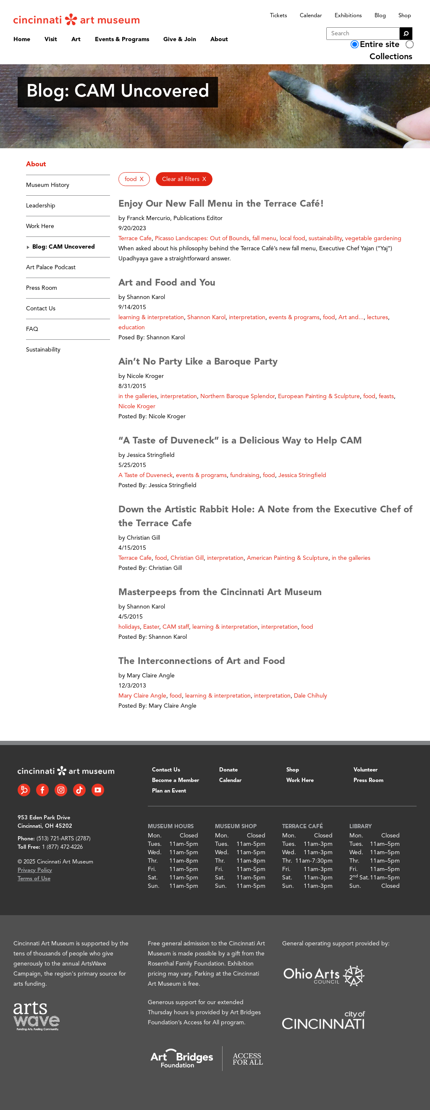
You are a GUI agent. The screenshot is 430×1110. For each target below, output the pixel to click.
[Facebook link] (42, 790)
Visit (51, 39)
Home (21, 39)
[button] (134, 179)
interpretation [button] (247, 317)
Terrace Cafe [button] (135, 238)
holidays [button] (129, 627)
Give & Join (179, 39)
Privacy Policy (35, 870)
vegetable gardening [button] (373, 238)
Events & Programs (122, 39)
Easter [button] (151, 627)
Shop (405, 15)
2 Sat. (359, 878)
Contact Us (40, 309)
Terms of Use (34, 879)
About (219, 39)
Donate (228, 770)
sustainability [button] (325, 238)
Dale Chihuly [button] (310, 696)
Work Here (40, 226)
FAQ (32, 329)
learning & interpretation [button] (151, 317)
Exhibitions (348, 15)
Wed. (155, 852)
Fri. (152, 869)
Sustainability (43, 350)
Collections (391, 57)
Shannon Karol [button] (206, 317)
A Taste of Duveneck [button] (145, 475)
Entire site (379, 45)
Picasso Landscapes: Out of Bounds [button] (202, 238)
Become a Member (175, 780)
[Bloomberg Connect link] (24, 790)
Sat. (153, 878)
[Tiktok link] (79, 790)
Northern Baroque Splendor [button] (237, 396)
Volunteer (366, 770)
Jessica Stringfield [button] (302, 475)
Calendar (311, 15)
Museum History (47, 185)
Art (76, 39)
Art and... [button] (351, 317)
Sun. (154, 886)
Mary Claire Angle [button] (142, 696)
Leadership (40, 206)
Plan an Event (169, 791)
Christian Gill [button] (187, 558)
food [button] (329, 317)
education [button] (131, 328)
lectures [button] (377, 317)
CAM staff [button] (176, 627)
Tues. (155, 844)
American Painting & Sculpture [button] (287, 558)
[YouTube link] (98, 790)
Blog (380, 15)
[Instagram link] (61, 790)
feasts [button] (386, 396)
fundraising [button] (245, 475)
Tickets (278, 15)
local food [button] (292, 238)
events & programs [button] (294, 317)
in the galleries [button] (137, 396)
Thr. (153, 861)
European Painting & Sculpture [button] (319, 396)
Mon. (155, 836)
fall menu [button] (264, 238)
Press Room (41, 288)
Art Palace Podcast (51, 267)
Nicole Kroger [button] (136, 406)
